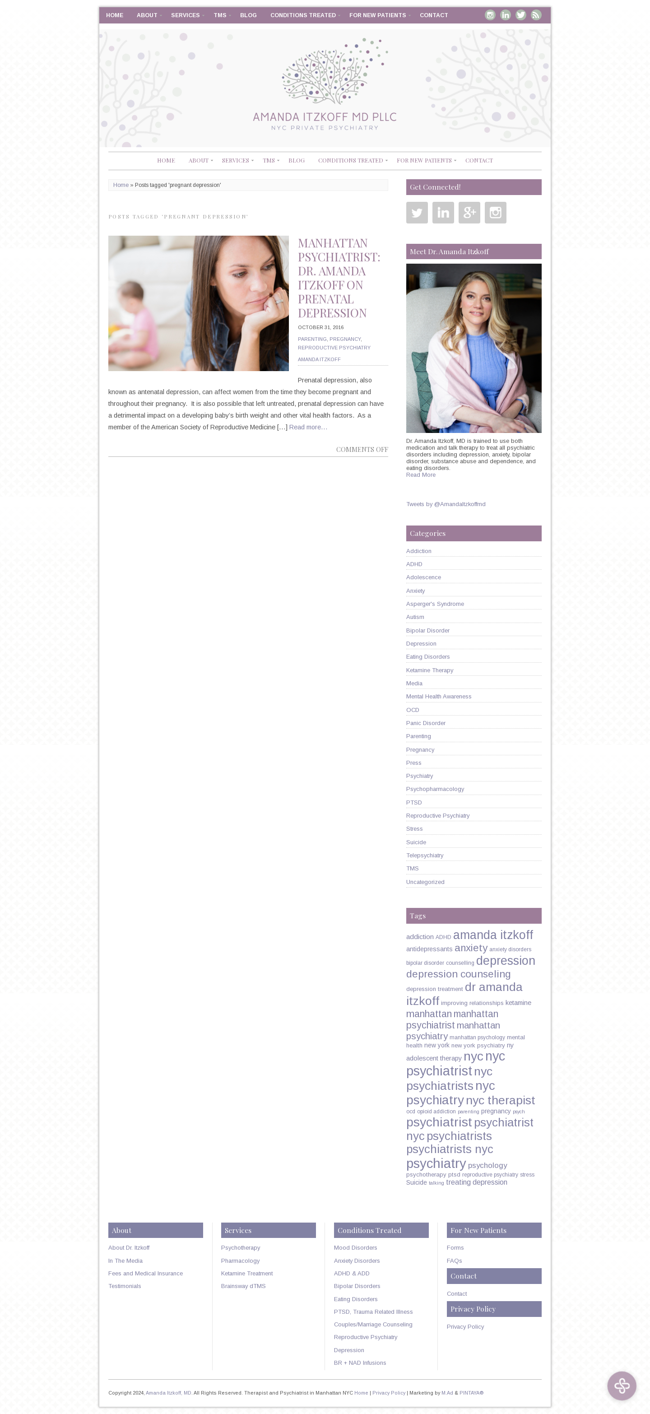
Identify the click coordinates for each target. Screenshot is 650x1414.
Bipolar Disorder (428, 630)
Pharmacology (240, 1260)
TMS (220, 15)
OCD (412, 710)
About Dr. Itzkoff (128, 1247)
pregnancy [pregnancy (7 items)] (496, 1111)
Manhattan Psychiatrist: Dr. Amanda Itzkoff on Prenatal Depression (339, 278)
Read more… (308, 427)
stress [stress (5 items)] (527, 1175)
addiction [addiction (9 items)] (420, 936)
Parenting (312, 339)
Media (414, 683)
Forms (455, 1247)
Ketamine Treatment (247, 1273)
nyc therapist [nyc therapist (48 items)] (500, 1100)
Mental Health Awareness (439, 696)
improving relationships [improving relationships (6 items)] (472, 1003)
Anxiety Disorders (357, 1260)
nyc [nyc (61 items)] (473, 1056)
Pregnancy (345, 339)
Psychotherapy (240, 1247)
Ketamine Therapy (429, 670)
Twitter (520, 14)
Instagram (490, 14)
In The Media (125, 1260)
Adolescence (423, 577)
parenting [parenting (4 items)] (468, 1111)
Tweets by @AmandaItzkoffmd (446, 504)
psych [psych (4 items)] (519, 1111)
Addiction (419, 551)
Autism (415, 617)
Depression (421, 643)
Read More (421, 474)
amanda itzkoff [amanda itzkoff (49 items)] (493, 935)
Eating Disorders (428, 656)
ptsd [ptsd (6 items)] (454, 1174)
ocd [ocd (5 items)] (410, 1111)
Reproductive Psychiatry (334, 347)
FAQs (454, 1260)
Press (414, 762)
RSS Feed (536, 14)
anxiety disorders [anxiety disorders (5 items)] (510, 949)
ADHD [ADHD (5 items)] (443, 937)
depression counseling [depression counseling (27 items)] (458, 974)
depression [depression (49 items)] (505, 960)
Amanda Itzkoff (319, 359)
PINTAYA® (472, 1392)
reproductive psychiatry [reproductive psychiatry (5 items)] (490, 1175)
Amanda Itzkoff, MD (168, 1392)
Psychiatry (419, 775)
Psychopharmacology (435, 789)
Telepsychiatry (424, 855)
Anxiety (415, 590)
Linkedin (505, 14)
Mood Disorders (355, 1247)
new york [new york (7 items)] (437, 1045)
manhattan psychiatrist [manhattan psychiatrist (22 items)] (452, 1020)
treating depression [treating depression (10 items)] (476, 1182)
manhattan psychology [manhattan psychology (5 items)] (477, 1037)
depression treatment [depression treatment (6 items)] (434, 989)
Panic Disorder (426, 723)
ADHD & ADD (352, 1273)
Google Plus (469, 212)
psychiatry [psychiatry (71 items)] (436, 1163)
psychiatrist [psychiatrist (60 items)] (439, 1122)
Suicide (416, 842)
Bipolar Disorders (357, 1286)
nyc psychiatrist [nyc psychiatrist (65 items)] (455, 1063)
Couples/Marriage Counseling (373, 1324)
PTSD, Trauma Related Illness (373, 1311)
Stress (414, 828)
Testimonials (124, 1286)
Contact (434, 15)
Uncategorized (425, 882)
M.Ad (447, 1392)
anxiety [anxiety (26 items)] (471, 948)
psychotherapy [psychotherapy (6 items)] (426, 1174)
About (147, 15)
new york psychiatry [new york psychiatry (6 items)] (478, 1045)
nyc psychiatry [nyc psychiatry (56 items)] (450, 1093)
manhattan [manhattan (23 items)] (429, 1013)
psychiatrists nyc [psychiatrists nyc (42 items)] (449, 1149)
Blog (248, 15)
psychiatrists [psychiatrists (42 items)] (459, 1136)
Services (185, 15)
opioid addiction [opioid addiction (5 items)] (436, 1111)
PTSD (414, 802)
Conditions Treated (303, 15)
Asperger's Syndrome (435, 603)
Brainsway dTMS (243, 1286)
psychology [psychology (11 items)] (487, 1165)
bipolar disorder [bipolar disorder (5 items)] (425, 963)
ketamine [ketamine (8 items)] (518, 1002)
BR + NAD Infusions (360, 1362)
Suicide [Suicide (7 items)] (416, 1182)
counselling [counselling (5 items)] (460, 963)
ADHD (414, 564)
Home (114, 15)
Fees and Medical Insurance (145, 1273)
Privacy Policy (465, 1326)
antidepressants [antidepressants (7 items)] (429, 949)
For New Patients (377, 15)
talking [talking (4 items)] (436, 1183)
